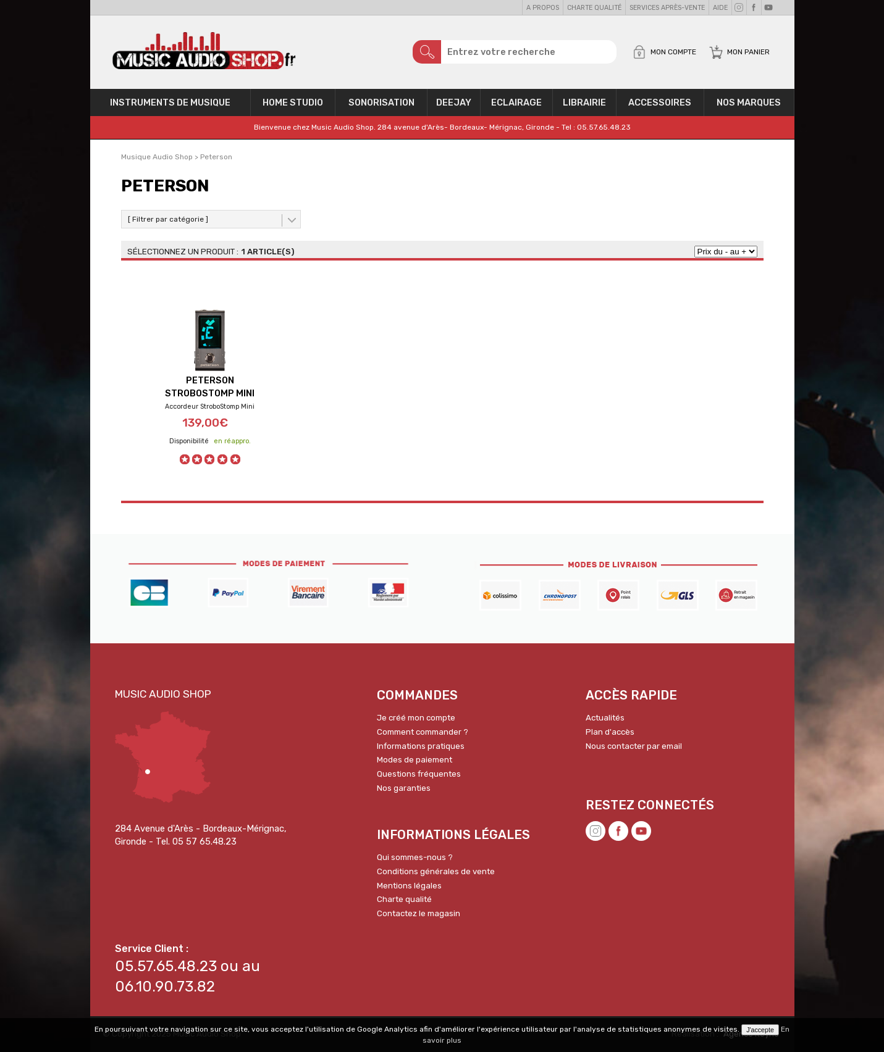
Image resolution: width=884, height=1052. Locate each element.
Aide (720, 8)
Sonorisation (381, 102)
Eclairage (516, 102)
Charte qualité (594, 8)
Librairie (584, 102)
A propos (542, 8)
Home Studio (293, 102)
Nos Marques (749, 102)
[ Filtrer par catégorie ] (168, 219)
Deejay (453, 102)
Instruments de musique (170, 102)
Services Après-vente (667, 8)
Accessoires (659, 102)
